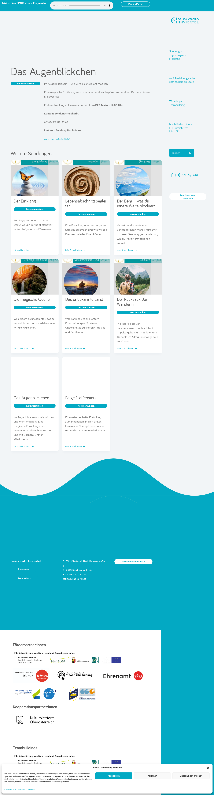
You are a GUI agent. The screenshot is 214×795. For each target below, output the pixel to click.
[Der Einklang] (35, 178)
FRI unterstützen (178, 128)
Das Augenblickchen (31, 397)
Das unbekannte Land (84, 299)
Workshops (175, 101)
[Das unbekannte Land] (86, 277)
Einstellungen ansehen (191, 776)
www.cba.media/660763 (57, 139)
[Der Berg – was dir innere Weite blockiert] (138, 178)
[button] (208, 767)
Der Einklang (25, 201)
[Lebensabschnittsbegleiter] (86, 178)
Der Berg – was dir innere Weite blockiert (136, 203)
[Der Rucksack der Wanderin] (138, 277)
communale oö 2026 (181, 81)
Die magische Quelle (32, 299)
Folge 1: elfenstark (81, 397)
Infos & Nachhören (24, 250)
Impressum (32, 789)
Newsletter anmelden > (133, 561)
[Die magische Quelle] (35, 277)
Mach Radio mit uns (180, 124)
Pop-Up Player (135, 4)
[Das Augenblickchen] (35, 375)
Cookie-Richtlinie (10, 789)
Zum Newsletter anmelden (188, 196)
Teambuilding (177, 105)
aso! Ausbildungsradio (182, 78)
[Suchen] (190, 153)
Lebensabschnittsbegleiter (85, 203)
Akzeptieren (114, 776)
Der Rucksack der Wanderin (132, 301)
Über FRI (174, 131)
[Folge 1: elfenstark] (86, 375)
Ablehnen (152, 776)
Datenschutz (22, 789)
